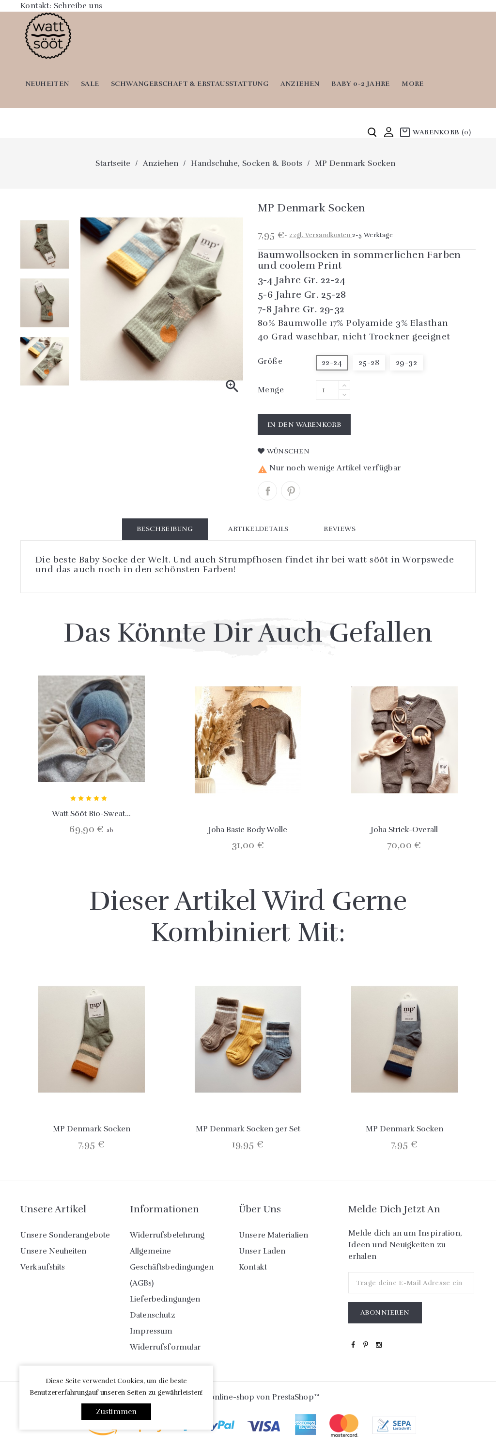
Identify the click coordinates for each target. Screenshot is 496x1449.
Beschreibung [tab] (165, 529)
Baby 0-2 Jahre (360, 84)
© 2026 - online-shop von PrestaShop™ (248, 1397)
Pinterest (290, 491)
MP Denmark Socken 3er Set (248, 1129)
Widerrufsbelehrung (167, 1235)
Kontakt (253, 1267)
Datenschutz (152, 1315)
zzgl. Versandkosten (320, 235)
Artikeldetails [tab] (258, 529)
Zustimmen (116, 1411)
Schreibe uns (78, 6)
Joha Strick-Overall (404, 830)
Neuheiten (47, 84)
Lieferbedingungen (165, 1299)
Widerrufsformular (165, 1347)
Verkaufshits (42, 1267)
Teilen (267, 491)
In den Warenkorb (304, 424)
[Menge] (327, 390)
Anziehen (300, 84)
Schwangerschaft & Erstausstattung (189, 84)
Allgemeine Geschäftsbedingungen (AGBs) (172, 1267)
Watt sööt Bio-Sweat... (91, 814)
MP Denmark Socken (91, 1129)
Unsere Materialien (273, 1235)
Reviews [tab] (340, 529)
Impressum (151, 1331)
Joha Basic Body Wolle (247, 830)
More (413, 84)
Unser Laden (262, 1251)
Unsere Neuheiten (53, 1251)
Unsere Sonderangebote (65, 1235)
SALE (90, 84)
